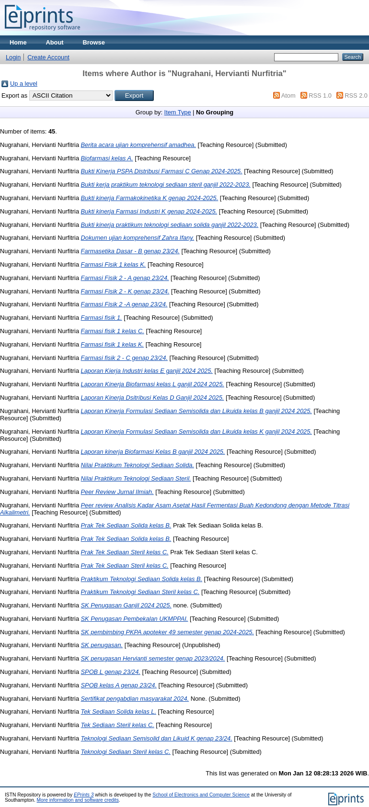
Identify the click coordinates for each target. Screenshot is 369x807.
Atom (288, 95)
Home (18, 42)
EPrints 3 (84, 794)
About (55, 42)
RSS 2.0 (356, 95)
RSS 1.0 (320, 95)
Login (13, 57)
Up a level (23, 83)
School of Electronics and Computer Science (201, 794)
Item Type (177, 112)
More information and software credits (78, 800)
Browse (94, 42)
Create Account (48, 57)
